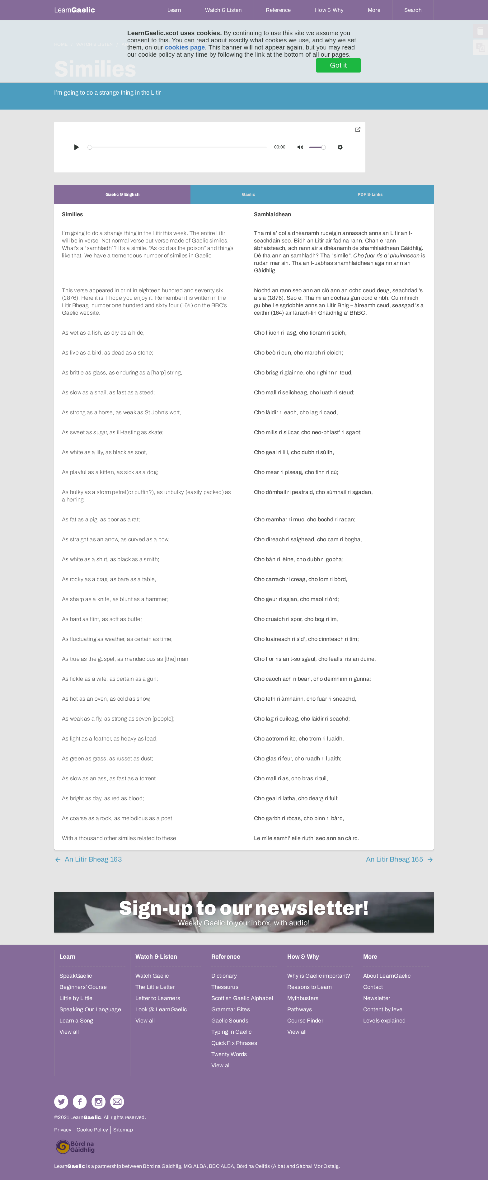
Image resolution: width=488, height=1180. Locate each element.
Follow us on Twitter (61, 1102)
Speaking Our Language (90, 1009)
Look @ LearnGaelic (161, 1009)
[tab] (122, 194)
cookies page (185, 47)
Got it (338, 65)
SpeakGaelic (75, 976)
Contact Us (117, 1102)
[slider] (177, 147)
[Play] (76, 147)
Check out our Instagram (99, 1102)
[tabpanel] (244, 527)
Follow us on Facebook (80, 1102)
